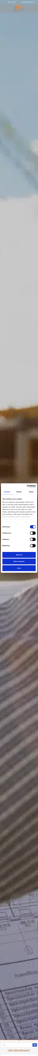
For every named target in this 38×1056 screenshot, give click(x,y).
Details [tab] (19, 492)
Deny (19, 568)
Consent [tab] (7, 492)
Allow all (19, 555)
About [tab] (31, 492)
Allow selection (19, 561)
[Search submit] (34, 1045)
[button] (34, 8)
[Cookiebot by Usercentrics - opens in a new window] (27, 486)
